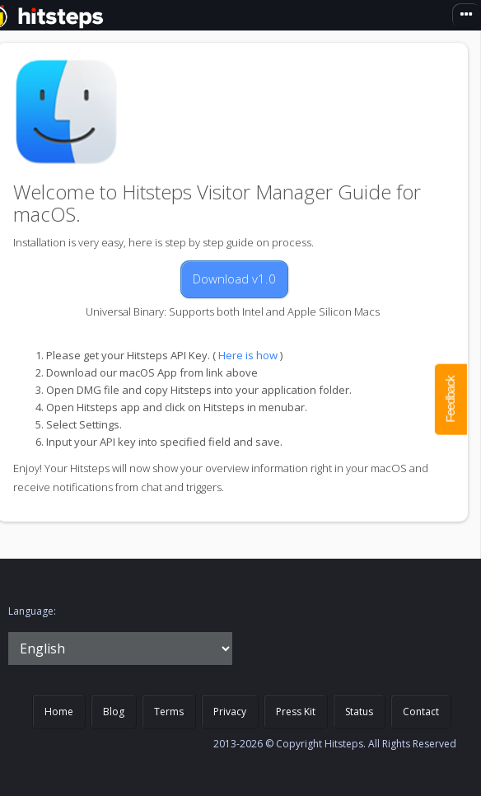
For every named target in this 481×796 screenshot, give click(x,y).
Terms (169, 712)
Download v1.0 (234, 278)
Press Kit (295, 712)
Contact (421, 712)
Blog (113, 712)
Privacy (229, 712)
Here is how (248, 355)
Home (58, 712)
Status (359, 712)
